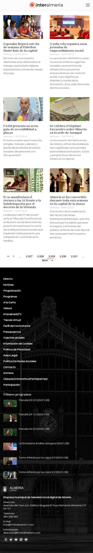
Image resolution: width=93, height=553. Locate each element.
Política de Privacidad (16, 349)
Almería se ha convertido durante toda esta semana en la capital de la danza (69, 201)
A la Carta (9, 302)
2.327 (29, 256)
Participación (11, 385)
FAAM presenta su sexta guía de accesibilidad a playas (20, 129)
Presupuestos (12, 332)
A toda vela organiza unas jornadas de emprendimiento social (68, 47)
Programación (12, 290)
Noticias (7, 54)
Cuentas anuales (14, 337)
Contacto (9, 367)
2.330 (63, 256)
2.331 (74, 256)
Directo (8, 279)
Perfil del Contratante (16, 326)
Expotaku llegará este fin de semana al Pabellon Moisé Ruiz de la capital (21, 47)
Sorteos (8, 373)
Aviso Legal (10, 355)
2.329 (51, 256)
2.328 (40, 256)
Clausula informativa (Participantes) (25, 379)
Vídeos (7, 308)
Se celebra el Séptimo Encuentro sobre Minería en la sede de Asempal (68, 129)
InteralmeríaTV (12, 314)
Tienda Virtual (12, 320)
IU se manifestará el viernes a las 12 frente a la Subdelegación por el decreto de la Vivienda (22, 202)
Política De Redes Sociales (19, 361)
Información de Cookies (17, 343)
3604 (45, 260)
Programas (10, 296)
